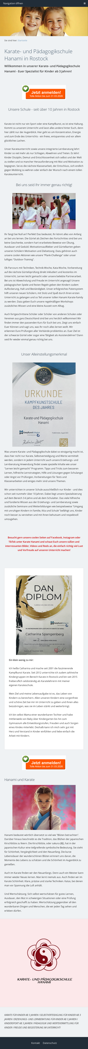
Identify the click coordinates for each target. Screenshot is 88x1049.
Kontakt (35, 1043)
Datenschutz (50, 1043)
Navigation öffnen (13, 3)
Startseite (22, 40)
